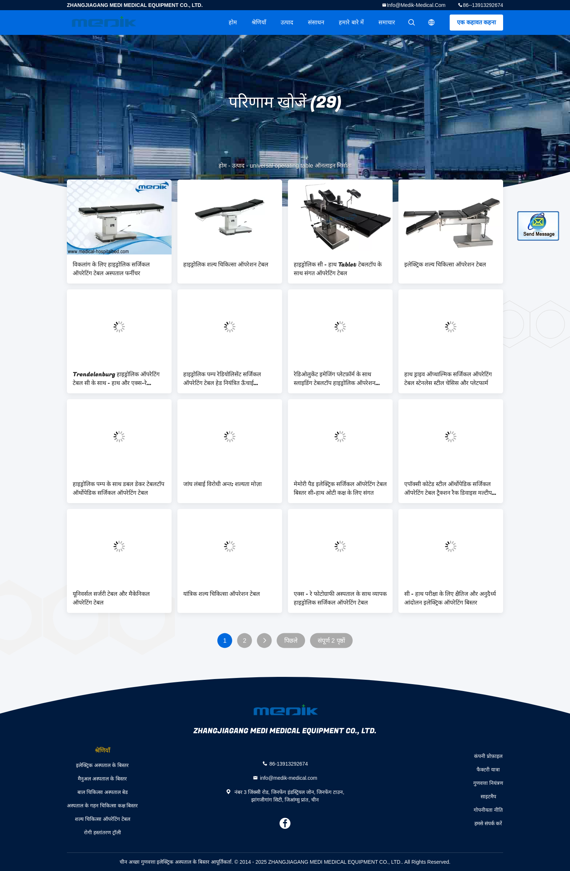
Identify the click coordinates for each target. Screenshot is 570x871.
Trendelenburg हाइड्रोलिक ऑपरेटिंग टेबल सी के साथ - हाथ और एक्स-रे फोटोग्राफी (116, 379)
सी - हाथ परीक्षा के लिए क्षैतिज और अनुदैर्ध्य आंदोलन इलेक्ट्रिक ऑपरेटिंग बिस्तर (450, 598)
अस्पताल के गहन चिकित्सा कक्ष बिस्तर (102, 805)
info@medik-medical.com (416, 5)
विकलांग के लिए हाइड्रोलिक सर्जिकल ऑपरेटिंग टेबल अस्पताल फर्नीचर (111, 269)
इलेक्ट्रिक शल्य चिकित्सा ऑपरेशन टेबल (445, 264)
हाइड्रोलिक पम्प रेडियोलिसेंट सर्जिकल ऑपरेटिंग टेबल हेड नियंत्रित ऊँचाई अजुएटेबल (222, 379)
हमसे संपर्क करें (488, 823)
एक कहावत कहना (476, 22)
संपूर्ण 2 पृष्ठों (331, 640)
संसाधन (316, 22)
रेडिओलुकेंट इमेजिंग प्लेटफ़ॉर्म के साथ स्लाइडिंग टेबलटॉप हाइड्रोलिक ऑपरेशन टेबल (335, 379)
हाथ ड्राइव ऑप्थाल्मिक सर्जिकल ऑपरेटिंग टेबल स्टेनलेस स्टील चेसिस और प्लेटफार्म (448, 379)
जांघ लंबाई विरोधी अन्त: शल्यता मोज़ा (222, 484)
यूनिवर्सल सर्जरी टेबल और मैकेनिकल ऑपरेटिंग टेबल (111, 598)
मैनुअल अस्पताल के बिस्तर (102, 779)
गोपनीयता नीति (488, 810)
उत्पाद (287, 22)
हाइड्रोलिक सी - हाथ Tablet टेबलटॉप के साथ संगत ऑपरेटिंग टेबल (338, 269)
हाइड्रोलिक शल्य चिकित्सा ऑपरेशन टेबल (225, 264)
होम (233, 22)
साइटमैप (488, 796)
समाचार (386, 22)
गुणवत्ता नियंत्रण (488, 783)
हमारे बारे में (351, 22)
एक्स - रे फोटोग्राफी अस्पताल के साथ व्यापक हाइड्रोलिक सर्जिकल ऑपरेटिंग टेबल (340, 598)
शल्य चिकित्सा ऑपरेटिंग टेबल (102, 819)
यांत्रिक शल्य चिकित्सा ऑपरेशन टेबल (221, 594)
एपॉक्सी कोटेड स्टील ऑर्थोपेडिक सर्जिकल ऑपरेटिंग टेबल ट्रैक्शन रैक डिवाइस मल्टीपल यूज (450, 488)
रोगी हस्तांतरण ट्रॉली (102, 832)
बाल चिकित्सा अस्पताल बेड (102, 792)
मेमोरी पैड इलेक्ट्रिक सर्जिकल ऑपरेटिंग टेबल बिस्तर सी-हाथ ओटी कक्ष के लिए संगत (340, 488)
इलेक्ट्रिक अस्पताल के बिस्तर (102, 765)
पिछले (291, 640)
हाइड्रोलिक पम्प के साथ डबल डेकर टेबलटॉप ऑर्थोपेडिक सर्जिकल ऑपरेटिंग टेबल (118, 488)
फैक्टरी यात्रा (488, 769)
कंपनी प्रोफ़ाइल (488, 756)
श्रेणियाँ (259, 22)
